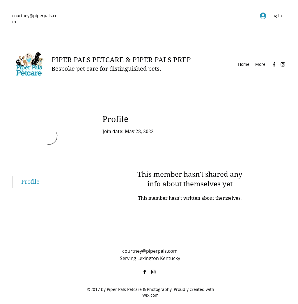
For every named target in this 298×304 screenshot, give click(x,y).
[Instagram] (283, 64)
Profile (30, 181)
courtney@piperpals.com (150, 251)
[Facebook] (274, 64)
